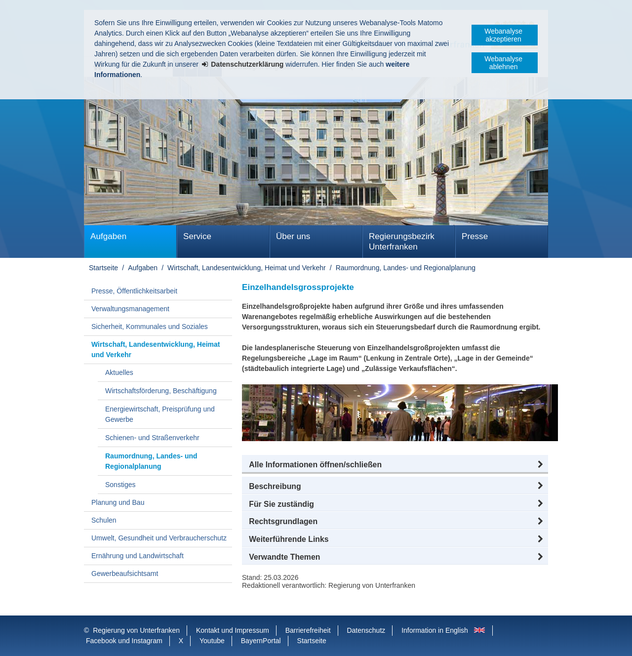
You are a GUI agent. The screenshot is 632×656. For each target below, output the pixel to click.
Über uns (293, 236)
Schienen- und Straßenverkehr (152, 438)
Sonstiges (120, 485)
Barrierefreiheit (308, 630)
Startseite (103, 268)
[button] (395, 465)
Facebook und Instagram (124, 641)
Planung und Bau (117, 502)
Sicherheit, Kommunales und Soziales (149, 326)
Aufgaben (108, 236)
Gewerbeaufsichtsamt (124, 573)
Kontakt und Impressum (232, 630)
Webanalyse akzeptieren (503, 35)
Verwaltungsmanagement (130, 309)
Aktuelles (119, 372)
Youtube (212, 641)
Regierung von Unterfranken (136, 630)
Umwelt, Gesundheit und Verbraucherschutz (159, 538)
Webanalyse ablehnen (503, 63)
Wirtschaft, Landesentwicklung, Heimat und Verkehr (246, 268)
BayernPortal (261, 641)
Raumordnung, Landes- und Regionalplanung (405, 268)
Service (197, 236)
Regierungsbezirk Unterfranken (401, 241)
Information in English (434, 630)
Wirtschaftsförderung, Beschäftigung (161, 391)
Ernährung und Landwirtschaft (137, 556)
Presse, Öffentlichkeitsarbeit (134, 291)
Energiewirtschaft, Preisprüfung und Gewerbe (160, 414)
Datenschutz (366, 630)
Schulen (104, 520)
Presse (475, 236)
